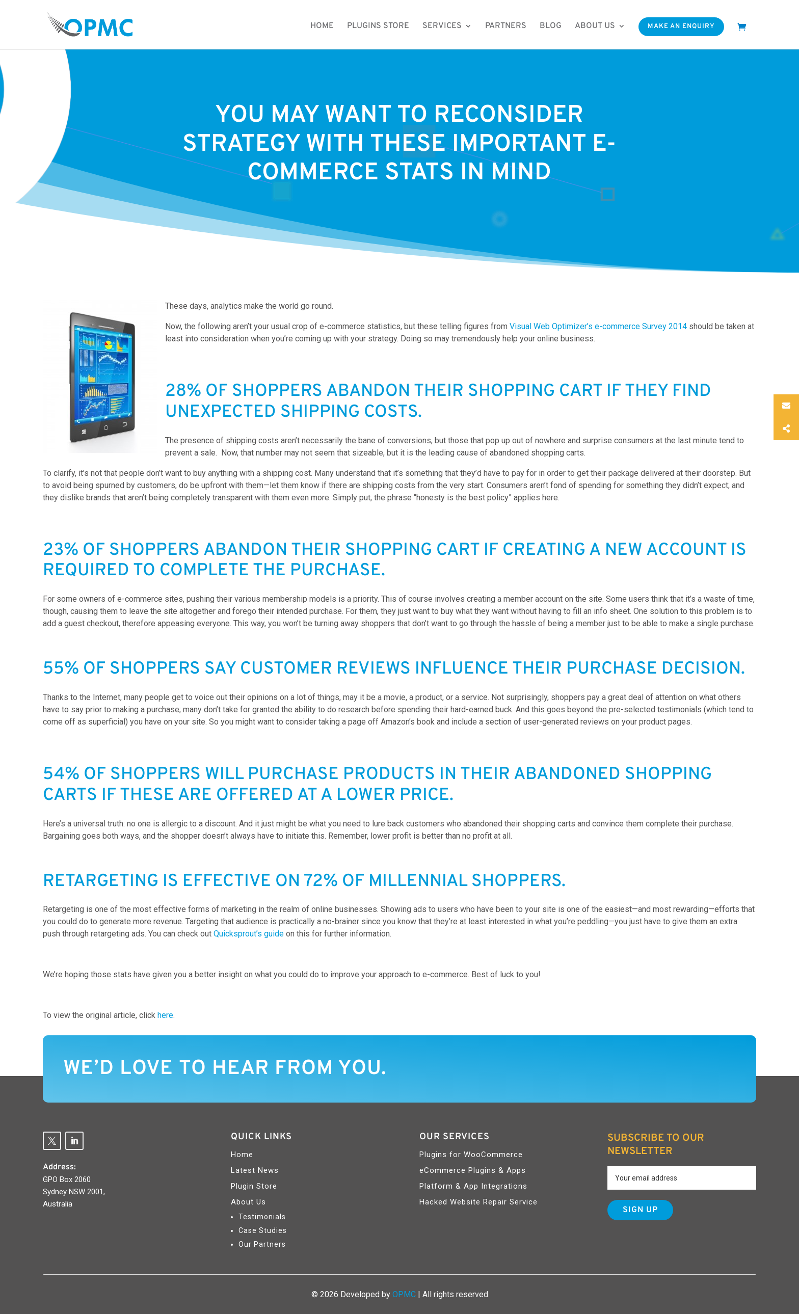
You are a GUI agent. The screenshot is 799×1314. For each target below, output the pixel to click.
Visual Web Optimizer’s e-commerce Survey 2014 (598, 326)
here (165, 1015)
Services (442, 26)
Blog (551, 26)
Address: (59, 1167)
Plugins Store (378, 26)
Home (322, 26)
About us (595, 26)
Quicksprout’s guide (249, 933)
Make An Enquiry (681, 26)
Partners (505, 26)
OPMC (404, 1294)
